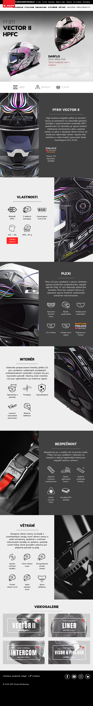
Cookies (35, 676)
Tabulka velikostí (12, 240)
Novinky (51, 2)
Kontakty (86, 2)
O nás (38, 2)
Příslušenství (83, 7)
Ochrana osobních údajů (15, 676)
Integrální (18, 7)
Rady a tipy (60, 2)
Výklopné (29, 7)
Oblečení (71, 7)
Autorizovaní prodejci (24, 2)
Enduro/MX (41, 7)
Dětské (62, 7)
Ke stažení (77, 2)
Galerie (69, 2)
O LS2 (44, 2)
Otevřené (52, 7)
